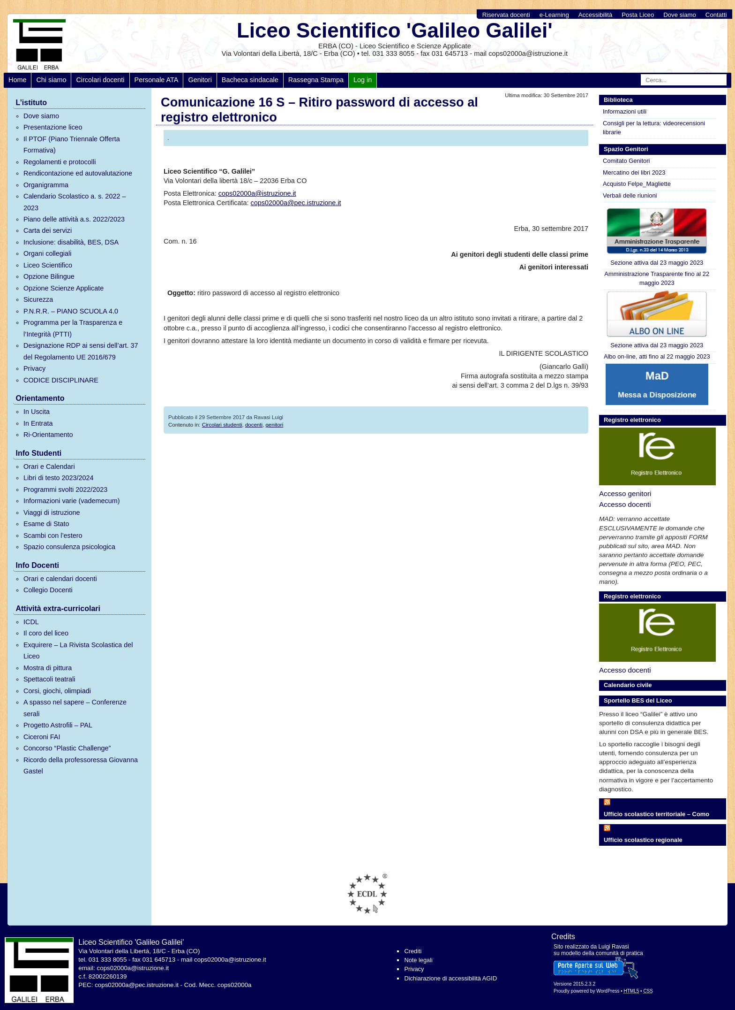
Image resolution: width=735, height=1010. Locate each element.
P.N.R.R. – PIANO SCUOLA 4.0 (70, 311)
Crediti (412, 951)
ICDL (31, 622)
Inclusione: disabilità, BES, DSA (71, 242)
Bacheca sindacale (250, 80)
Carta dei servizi (47, 230)
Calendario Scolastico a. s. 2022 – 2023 (74, 201)
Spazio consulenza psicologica (69, 547)
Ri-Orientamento (48, 434)
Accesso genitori (625, 493)
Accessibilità (595, 14)
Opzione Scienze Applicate (63, 288)
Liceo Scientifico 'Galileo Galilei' (395, 30)
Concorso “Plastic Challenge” (67, 748)
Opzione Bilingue (49, 276)
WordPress (607, 991)
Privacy (34, 368)
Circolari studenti (222, 425)
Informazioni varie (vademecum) (71, 501)
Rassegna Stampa (316, 80)
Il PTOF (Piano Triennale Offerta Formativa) (71, 144)
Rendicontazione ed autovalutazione (77, 173)
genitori (274, 425)
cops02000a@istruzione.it (257, 193)
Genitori (199, 80)
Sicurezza (38, 299)
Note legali (418, 960)
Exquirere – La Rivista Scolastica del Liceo (78, 650)
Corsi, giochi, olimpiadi (57, 691)
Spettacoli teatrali (49, 679)
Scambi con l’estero (52, 535)
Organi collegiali (47, 253)
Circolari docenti (100, 80)
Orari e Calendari (49, 466)
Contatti (716, 14)
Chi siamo (51, 80)
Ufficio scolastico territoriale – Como (656, 814)
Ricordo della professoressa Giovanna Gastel (80, 765)
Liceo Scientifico (47, 265)
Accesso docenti (625, 504)
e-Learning (554, 14)
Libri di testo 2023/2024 (58, 478)
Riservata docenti (506, 14)
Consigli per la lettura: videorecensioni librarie (654, 128)
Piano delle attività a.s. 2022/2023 (74, 219)
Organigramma (45, 185)
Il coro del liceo (45, 633)
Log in (362, 80)
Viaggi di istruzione (51, 512)
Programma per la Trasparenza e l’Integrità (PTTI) (72, 328)
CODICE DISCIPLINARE (60, 380)
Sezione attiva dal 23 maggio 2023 (657, 236)
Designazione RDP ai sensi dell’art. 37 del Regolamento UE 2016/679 (80, 351)
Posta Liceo (638, 14)
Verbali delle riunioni (630, 195)
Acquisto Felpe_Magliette (637, 183)
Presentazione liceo (52, 127)
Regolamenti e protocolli (59, 162)
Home (17, 80)
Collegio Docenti (48, 590)
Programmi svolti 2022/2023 (65, 489)
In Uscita (36, 411)
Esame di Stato (46, 524)
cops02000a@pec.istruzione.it (296, 203)
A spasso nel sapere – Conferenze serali (75, 707)
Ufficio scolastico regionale (643, 839)
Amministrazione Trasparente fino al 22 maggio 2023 (656, 278)
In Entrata (37, 423)
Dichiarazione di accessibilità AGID (450, 978)
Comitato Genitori (626, 160)
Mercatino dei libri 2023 (634, 172)
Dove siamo (679, 14)
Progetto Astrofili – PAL (57, 725)
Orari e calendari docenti (60, 578)
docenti (253, 425)
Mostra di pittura (47, 668)
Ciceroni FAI (41, 737)
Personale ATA (157, 80)
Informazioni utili (624, 111)
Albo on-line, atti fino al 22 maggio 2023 (657, 356)
